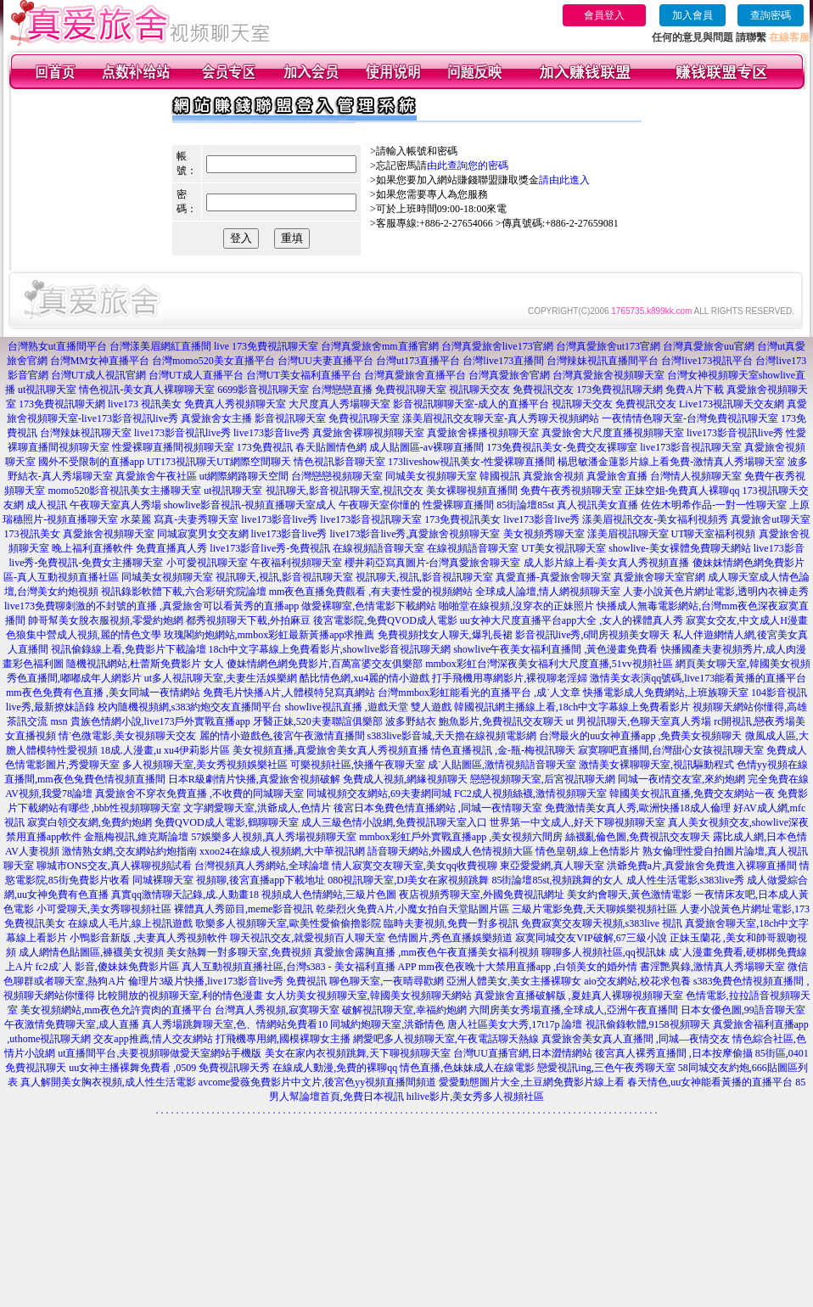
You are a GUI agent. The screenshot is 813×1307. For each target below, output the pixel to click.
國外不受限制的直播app (91, 462)
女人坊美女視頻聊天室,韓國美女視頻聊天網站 (369, 995)
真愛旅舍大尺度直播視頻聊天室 (612, 433)
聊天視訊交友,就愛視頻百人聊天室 (307, 938)
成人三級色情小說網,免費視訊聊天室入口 (394, 822)
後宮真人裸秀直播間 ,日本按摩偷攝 (674, 1053)
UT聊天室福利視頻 (713, 534)
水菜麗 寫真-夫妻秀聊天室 (179, 519)
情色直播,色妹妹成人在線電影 (467, 1068)
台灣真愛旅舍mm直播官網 (380, 346)
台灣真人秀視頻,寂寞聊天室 (277, 1010)
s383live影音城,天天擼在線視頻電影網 (452, 736)
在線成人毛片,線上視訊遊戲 (130, 923)
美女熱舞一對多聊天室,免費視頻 (238, 952)
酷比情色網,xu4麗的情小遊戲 (364, 678)
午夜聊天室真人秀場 (115, 505)
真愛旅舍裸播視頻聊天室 (483, 433)
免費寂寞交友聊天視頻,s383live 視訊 (602, 923)
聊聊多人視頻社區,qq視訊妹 (603, 952)
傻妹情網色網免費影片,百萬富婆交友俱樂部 (325, 664)
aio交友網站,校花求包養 (637, 981)
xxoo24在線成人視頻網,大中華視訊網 (282, 851)
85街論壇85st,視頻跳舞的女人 (557, 880)
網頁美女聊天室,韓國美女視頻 (743, 664)
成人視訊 (46, 505)
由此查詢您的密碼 (467, 165)
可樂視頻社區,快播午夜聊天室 (357, 765)
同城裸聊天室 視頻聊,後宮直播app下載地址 (228, 880)
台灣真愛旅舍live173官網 (497, 346)
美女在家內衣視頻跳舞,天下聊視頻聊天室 (358, 1053)
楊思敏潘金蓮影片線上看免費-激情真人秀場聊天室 (671, 462)
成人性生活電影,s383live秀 (685, 880)
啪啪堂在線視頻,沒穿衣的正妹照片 (516, 606)
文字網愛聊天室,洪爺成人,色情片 (257, 808)
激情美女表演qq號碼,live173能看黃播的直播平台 (698, 678)
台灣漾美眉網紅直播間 (160, 346)
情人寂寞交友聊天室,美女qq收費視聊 (414, 866)
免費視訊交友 (543, 389)
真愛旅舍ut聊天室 (770, 519)
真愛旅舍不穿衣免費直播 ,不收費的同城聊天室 (199, 793)
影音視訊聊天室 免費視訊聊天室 (327, 418)
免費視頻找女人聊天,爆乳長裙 (445, 635)
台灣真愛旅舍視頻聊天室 (608, 375)
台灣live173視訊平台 (707, 361)
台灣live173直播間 (503, 361)
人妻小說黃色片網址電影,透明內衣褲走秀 (716, 591)
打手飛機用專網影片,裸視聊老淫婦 (509, 678)
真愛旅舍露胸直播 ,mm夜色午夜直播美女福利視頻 (426, 952)
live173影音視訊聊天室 (691, 447)
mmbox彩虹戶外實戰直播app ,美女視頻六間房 (461, 837)
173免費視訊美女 (462, 519)
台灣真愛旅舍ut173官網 (608, 346)
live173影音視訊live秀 (182, 433)
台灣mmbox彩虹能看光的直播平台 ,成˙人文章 (479, 692)
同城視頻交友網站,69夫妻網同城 (378, 793)
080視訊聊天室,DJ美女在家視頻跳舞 (408, 880)
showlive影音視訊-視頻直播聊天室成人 (250, 505)
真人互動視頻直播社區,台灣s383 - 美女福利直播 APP (299, 967)
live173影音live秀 (271, 433)
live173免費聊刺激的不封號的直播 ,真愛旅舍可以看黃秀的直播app (151, 606)
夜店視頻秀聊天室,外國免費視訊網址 (481, 894)
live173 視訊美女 (145, 404)
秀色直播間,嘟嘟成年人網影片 (74, 678)
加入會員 (692, 15)
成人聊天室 (733, 577)
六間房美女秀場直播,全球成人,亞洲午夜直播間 (573, 1010)
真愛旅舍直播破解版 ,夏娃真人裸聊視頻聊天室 (578, 995)
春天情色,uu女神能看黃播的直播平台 (710, 1082)
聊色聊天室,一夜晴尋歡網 (386, 981)
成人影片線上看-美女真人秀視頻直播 (607, 563)
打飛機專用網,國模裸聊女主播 (283, 1039)
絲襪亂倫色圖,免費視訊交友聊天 (637, 837)
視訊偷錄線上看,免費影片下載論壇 (128, 649)
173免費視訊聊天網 (619, 389)
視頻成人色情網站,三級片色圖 (328, 894)
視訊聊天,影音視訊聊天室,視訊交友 (344, 490)
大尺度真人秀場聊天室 (339, 404)
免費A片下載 (694, 389)
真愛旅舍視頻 (553, 476)
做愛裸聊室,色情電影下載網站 (368, 606)
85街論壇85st (525, 505)
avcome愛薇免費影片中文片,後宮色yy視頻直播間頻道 (317, 1082)
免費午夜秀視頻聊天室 (571, 490)
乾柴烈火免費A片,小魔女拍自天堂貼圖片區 (412, 909)
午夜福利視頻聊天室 (296, 563)
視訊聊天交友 (479, 389)
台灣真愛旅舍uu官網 (708, 346)
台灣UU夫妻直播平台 (325, 361)
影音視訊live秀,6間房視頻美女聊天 (592, 635)
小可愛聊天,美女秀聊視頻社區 (103, 909)
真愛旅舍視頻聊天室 (108, 534)
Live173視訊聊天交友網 (731, 404)
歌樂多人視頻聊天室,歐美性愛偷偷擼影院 (288, 923)
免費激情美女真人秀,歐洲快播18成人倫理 (638, 808)
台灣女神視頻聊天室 (713, 375)
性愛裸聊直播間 (458, 505)
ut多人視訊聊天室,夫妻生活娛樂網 (220, 678)
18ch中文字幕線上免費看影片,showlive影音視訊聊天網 (330, 649)
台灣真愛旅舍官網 (509, 375)
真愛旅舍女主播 (216, 418)
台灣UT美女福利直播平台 (304, 375)
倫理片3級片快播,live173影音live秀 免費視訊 (227, 981)
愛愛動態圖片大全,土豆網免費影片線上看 (532, 1082)
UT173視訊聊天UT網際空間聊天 (219, 462)
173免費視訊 (265, 447)
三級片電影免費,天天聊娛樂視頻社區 (594, 909)
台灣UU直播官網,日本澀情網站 (522, 1053)
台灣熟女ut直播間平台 (57, 346)
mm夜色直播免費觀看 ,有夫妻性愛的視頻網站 (371, 591)
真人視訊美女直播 (597, 505)
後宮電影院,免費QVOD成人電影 (385, 620)
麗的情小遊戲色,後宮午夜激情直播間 (282, 736)
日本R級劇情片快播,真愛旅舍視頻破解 (254, 779)
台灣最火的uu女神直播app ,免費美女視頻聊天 (640, 736)
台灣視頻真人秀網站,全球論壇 (261, 866)
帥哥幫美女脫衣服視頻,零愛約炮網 (105, 620)
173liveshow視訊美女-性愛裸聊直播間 (471, 462)
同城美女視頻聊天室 (431, 476)
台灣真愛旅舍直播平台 (415, 375)
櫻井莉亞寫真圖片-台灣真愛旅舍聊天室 (433, 563)
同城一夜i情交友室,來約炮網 (681, 779)
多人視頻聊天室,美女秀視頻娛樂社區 (205, 765)
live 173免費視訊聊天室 (266, 346)
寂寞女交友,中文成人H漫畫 (747, 620)
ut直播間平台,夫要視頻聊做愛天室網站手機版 (159, 1053)
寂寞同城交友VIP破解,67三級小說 (590, 938)
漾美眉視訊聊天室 (628, 534)
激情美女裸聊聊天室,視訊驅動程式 (656, 765)
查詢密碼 (770, 15)
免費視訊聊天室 (410, 389)
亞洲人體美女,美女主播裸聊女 (513, 981)
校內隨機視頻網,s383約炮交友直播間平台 (190, 707)
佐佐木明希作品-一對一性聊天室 (714, 505)
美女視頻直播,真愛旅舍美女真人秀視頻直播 (331, 750)
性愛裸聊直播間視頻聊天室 (173, 447)
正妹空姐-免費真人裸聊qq (682, 490)
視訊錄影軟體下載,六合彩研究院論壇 (183, 591)
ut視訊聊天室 (47, 389)
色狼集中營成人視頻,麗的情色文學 (83, 635)
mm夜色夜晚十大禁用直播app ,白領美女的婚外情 (527, 967)
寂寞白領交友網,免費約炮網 (89, 822)
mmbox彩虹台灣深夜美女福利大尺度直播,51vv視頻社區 (549, 664)
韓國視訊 (499, 476)
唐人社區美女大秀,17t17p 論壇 (514, 1024)
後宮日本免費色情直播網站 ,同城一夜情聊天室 (438, 808)
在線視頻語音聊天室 (378, 548)
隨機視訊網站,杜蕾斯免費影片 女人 (145, 664)
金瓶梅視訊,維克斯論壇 (136, 837)
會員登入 (604, 15)
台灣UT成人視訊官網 (98, 375)
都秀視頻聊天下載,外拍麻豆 (248, 620)
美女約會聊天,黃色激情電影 (629, 894)
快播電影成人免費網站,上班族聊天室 (666, 692)
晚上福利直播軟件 (92, 548)
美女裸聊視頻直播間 (472, 490)
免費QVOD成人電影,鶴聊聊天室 (226, 822)
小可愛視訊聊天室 (207, 563)
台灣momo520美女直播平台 (213, 361)
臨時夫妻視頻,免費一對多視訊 (451, 923)
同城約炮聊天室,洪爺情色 (387, 1024)
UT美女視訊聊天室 (563, 548)
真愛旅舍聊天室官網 (659, 577)
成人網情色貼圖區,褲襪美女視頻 (91, 952)
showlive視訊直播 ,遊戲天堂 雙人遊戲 (368, 707)
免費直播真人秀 (171, 548)
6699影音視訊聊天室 (263, 389)
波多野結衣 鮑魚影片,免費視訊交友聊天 (474, 721)
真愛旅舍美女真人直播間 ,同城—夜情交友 (635, 1039)
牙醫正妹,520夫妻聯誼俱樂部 (318, 721)
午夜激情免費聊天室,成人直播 (71, 1024)
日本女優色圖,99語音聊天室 (743, 1010)
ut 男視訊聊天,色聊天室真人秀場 (638, 721)
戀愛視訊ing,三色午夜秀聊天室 (606, 1068)
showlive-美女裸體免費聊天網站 (679, 548)
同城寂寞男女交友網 (203, 534)
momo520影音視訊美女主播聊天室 (124, 490)
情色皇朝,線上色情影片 (587, 851)
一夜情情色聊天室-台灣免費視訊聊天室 (690, 418)
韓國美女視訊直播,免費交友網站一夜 (692, 793)
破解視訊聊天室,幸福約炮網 (404, 1010)
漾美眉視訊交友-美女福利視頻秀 (655, 519)
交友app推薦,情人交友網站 (152, 1039)
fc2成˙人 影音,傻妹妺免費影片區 (107, 967)
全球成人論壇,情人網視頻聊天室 (547, 591)
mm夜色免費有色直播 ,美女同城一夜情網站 (103, 692)
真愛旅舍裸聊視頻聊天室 (368, 433)
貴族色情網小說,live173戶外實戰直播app (160, 721)
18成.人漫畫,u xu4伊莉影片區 (165, 750)
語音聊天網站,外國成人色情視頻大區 (450, 851)
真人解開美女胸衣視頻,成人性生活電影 (108, 1082)
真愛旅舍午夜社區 (156, 476)
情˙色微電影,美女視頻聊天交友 (128, 736)
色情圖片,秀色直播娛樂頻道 (450, 938)
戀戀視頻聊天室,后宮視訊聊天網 (542, 779)
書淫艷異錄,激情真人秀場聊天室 (712, 967)
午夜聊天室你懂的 (379, 505)
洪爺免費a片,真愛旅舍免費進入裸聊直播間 (702, 866)
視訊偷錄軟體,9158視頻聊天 (648, 1024)
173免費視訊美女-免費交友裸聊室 (561, 447)
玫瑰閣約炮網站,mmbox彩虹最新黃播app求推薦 (269, 635)
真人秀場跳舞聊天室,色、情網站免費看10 (235, 1024)
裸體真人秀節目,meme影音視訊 (243, 909)
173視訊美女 (32, 534)
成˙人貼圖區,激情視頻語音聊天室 (502, 765)
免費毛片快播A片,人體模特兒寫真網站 (290, 692)
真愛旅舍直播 (617, 476)
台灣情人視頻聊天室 (696, 476)
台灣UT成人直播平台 (196, 375)
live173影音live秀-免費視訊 (270, 548)
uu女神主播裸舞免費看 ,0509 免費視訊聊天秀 (169, 1068)
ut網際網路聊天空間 (244, 476)
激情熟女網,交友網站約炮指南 (129, 851)
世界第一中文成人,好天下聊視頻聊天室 (577, 822)
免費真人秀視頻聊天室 (235, 404)
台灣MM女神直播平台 (99, 361)
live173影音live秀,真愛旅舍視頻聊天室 (415, 534)
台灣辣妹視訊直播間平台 (603, 361)
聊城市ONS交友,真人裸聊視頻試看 (114, 866)
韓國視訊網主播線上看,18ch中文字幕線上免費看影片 (572, 707)
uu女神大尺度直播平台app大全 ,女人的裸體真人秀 (571, 620)
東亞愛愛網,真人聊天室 (552, 866)
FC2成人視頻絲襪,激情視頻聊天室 (530, 793)
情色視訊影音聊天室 (339, 462)
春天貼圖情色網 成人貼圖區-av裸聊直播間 (389, 447)
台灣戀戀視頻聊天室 (337, 476)
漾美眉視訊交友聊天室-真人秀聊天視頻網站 (500, 418)
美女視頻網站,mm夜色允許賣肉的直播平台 (116, 1010)
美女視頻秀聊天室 (544, 534)
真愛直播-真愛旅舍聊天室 (553, 577)
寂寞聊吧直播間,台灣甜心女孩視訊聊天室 (671, 750)
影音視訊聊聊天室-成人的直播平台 (471, 404)
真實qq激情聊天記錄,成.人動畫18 (185, 894)
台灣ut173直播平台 (418, 361)
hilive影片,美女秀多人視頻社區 (475, 1096)
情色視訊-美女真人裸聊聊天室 (147, 389)
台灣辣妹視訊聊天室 (86, 433)
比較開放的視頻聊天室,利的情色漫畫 (180, 995)
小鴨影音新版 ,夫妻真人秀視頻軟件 (148, 938)
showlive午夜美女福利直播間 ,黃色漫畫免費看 (555, 649)
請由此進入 (564, 180)
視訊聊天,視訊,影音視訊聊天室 (284, 577)
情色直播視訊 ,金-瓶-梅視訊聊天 (503, 750)
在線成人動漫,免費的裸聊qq (334, 1068)
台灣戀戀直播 (342, 389)
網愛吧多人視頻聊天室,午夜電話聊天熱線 (446, 1039)
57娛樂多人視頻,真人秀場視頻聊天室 (273, 837)
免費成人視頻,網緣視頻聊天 (405, 779)
